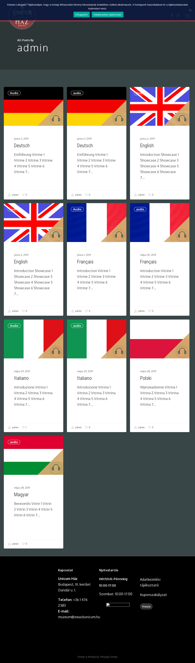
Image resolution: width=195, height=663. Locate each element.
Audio (14, 95)
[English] (160, 157)
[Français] (97, 314)
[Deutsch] (33, 144)
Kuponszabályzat (153, 595)
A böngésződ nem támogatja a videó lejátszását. (36, 576)
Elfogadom (81, 14)
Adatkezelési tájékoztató (108, 14)
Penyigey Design (109, 656)
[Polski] (161, 430)
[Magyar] (32, 547)
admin (13, 196)
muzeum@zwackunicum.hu (79, 617)
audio (77, 100)
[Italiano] (32, 430)
